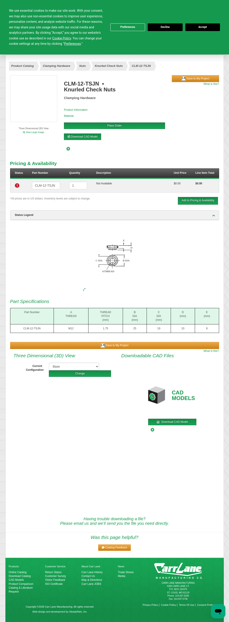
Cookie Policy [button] (61, 38)
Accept (202, 27)
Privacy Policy (150, 605)
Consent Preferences (208, 605)
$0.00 (177, 183)
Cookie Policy (168, 605)
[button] (114, 547)
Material (69, 116)
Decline (165, 27)
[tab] (114, 215)
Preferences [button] (72, 43)
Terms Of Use (186, 605)
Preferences (127, 27)
